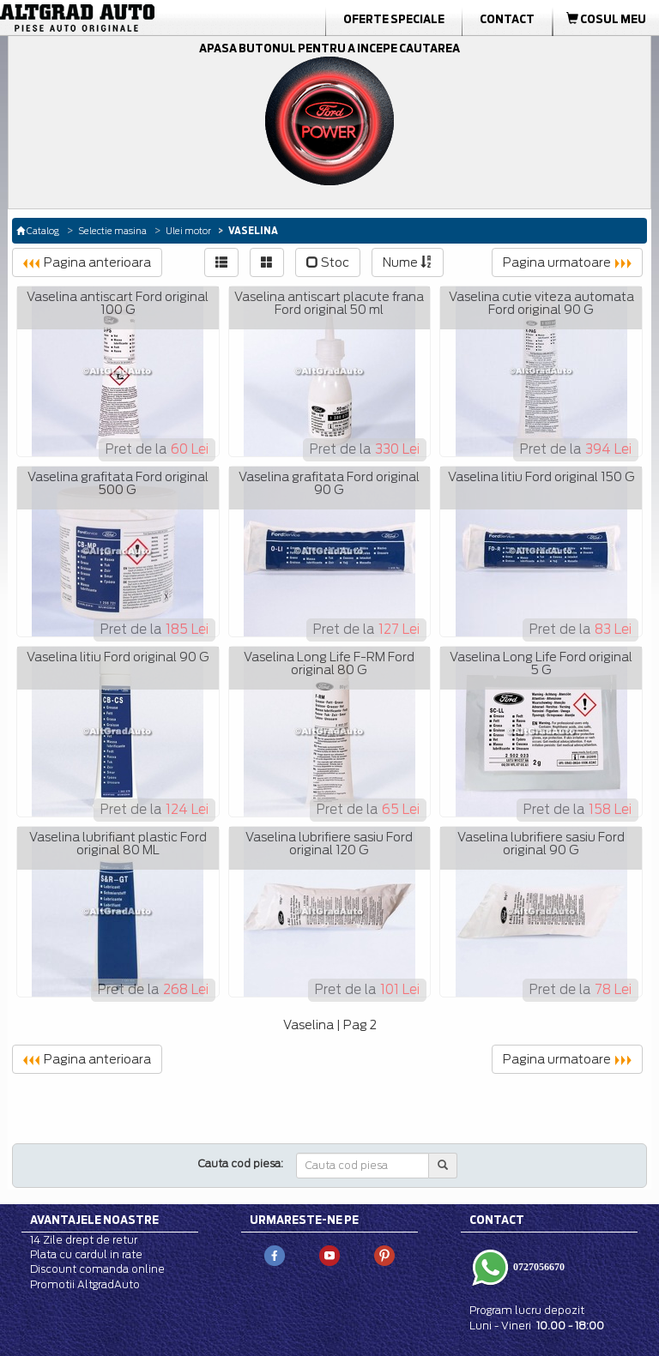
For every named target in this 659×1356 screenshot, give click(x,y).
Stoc (327, 262)
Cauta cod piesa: (240, 1163)
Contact (507, 19)
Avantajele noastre (94, 1219)
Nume (407, 262)
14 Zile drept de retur (83, 1239)
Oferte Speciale (393, 19)
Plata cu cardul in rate (86, 1254)
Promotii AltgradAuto (85, 1284)
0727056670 (538, 1267)
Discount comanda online (97, 1269)
